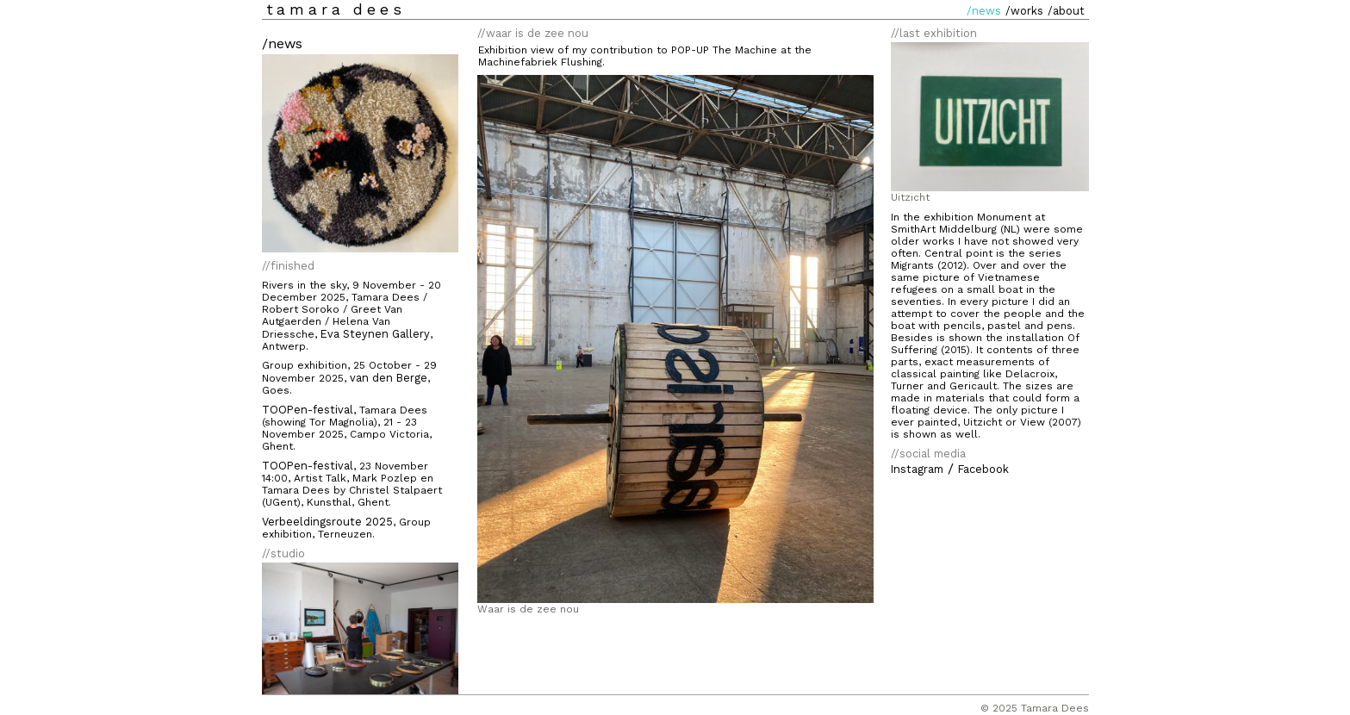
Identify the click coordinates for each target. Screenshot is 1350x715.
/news (984, 10)
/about (1066, 10)
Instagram (917, 469)
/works (1024, 10)
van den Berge (388, 377)
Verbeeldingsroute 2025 (327, 521)
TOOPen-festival (307, 409)
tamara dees (336, 9)
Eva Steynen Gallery (375, 333)
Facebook (983, 469)
